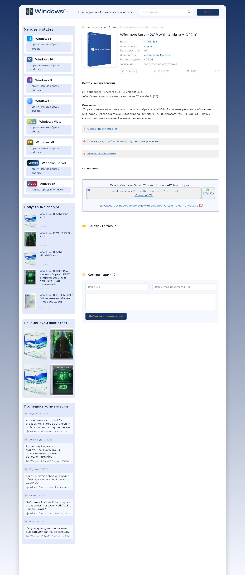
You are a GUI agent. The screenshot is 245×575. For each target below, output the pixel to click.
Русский (165, 55)
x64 (146, 50)
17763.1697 (150, 41)
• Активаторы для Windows (47, 189)
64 (56, 11)
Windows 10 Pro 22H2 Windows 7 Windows (49, 536)
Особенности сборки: (102, 128)
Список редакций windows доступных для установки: (124, 141)
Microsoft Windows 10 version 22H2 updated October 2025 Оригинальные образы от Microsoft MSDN (49, 431)
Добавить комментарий (106, 316)
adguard (149, 46)
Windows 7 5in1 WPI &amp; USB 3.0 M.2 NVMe (49, 461)
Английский (151, 55)
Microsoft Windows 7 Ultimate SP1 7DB (49, 487)
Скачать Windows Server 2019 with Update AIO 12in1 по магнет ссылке (153, 205)
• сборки (35, 48)
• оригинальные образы (44, 44)
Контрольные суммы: (101, 153)
